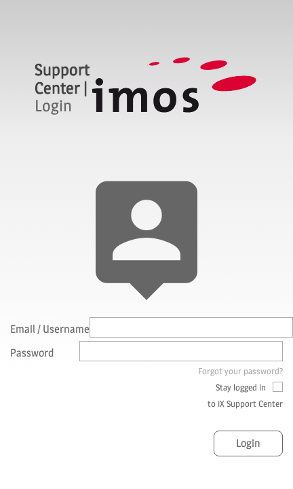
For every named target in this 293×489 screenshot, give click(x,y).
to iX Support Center (245, 403)
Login (248, 443)
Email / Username (50, 329)
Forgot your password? (240, 370)
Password (32, 352)
